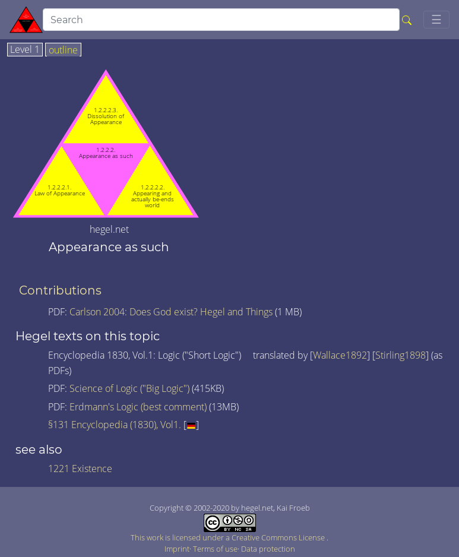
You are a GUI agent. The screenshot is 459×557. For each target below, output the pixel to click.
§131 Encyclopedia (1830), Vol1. (114, 424)
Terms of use (215, 548)
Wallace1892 (340, 355)
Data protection (268, 548)
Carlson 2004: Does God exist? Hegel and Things (171, 311)
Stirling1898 (400, 355)
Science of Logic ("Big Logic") (129, 388)
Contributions (60, 290)
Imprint (176, 548)
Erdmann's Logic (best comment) (138, 406)
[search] (221, 19)
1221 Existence (80, 468)
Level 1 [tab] (25, 50)
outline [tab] (63, 50)
